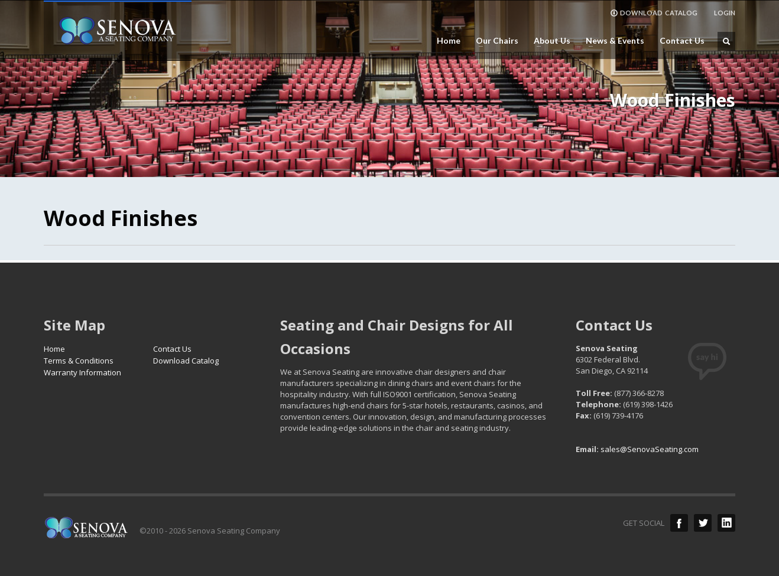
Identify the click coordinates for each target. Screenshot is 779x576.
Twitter (703, 523)
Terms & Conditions (78, 360)
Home (448, 41)
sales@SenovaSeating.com (650, 449)
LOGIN (724, 13)
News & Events (611, 41)
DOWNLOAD (653, 13)
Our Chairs (493, 41)
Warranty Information (82, 372)
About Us (548, 41)
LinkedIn (726, 523)
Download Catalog (186, 360)
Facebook (679, 523)
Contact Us (682, 41)
